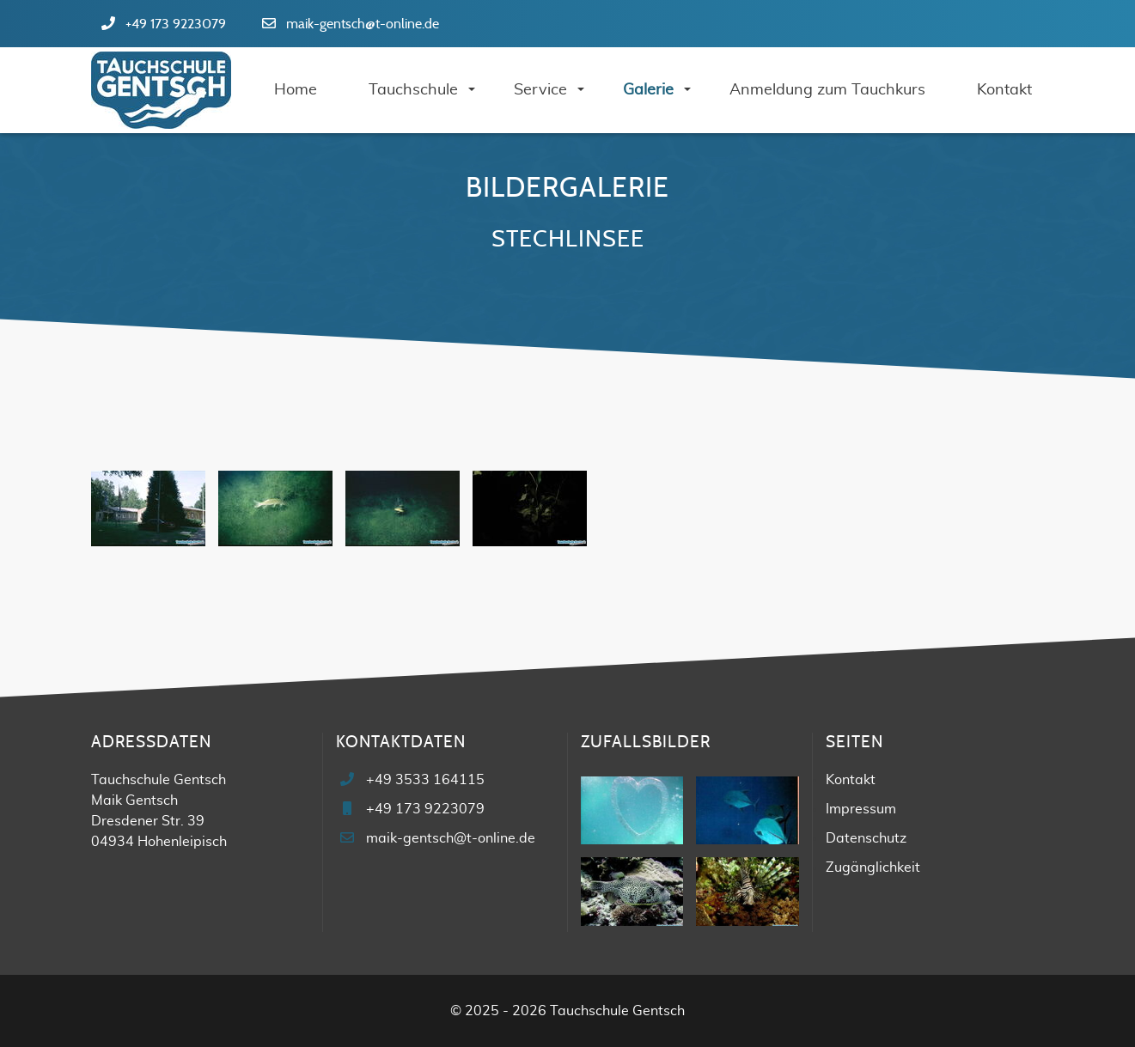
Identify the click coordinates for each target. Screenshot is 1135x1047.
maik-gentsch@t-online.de (362, 24)
